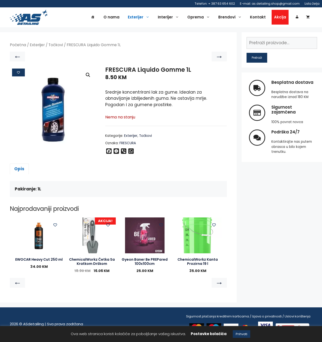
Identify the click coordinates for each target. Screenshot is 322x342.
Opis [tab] (19, 169)
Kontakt (258, 17)
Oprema (199, 17)
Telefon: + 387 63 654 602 (215, 3)
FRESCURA (127, 144)
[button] (88, 75)
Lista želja (312, 3)
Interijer (169, 17)
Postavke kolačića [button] (209, 333)
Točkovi (55, 45)
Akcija (280, 17)
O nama (111, 17)
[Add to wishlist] (18, 73)
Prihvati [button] (241, 334)
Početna (18, 45)
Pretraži (257, 58)
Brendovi (231, 17)
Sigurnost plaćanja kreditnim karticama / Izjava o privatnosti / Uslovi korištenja (248, 317)
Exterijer (140, 17)
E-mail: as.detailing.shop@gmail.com (270, 3)
